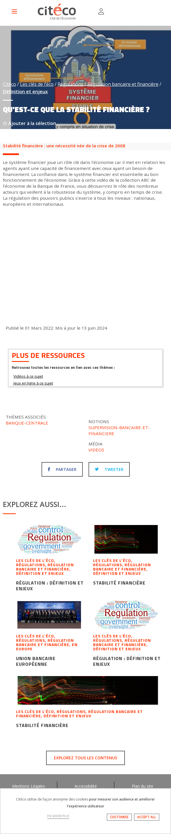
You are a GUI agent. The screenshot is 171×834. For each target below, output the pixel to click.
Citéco (9, 84)
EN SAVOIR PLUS (58, 816)
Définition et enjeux (25, 91)
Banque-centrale (27, 423)
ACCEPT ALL (146, 817)
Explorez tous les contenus (85, 757)
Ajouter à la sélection (29, 123)
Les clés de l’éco (37, 84)
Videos (96, 450)
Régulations (70, 84)
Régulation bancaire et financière (122, 84)
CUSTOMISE (119, 817)
